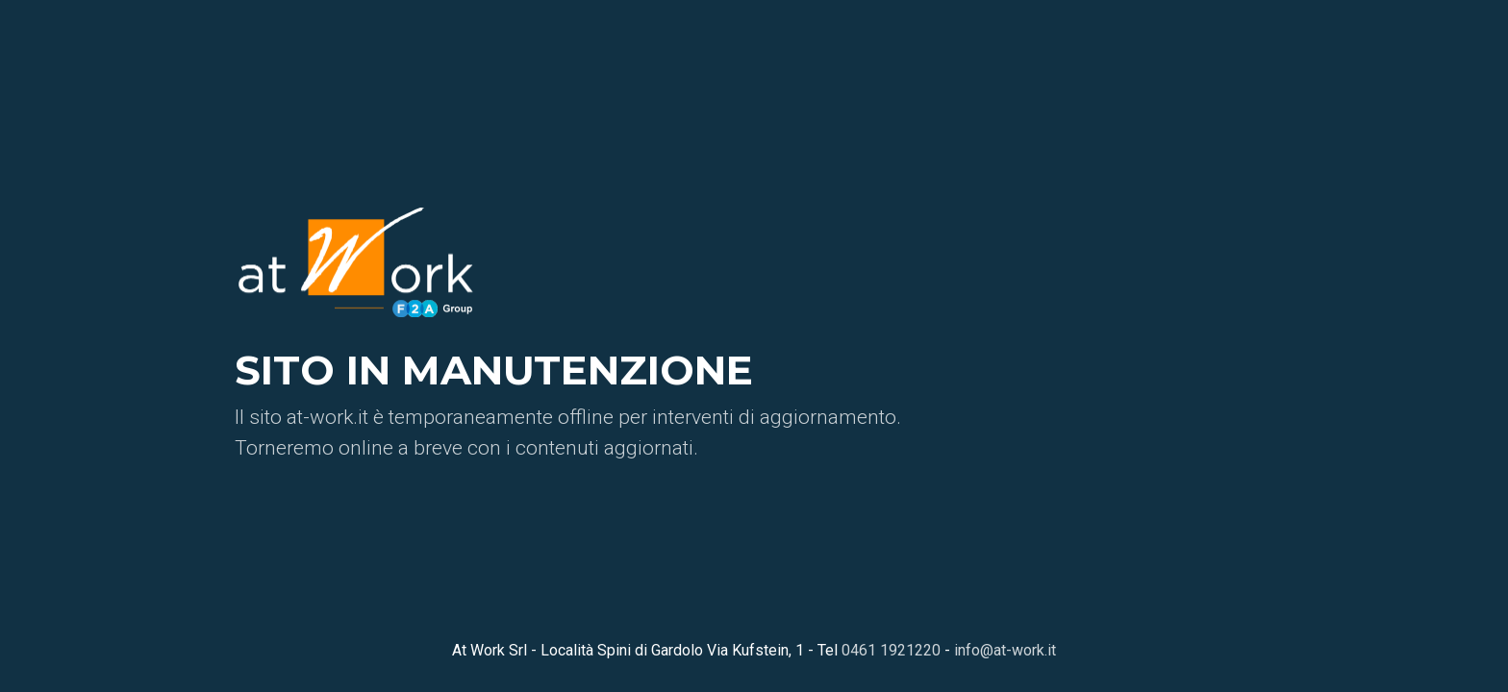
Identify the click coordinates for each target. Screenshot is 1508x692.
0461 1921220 (891, 650)
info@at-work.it (1005, 650)
